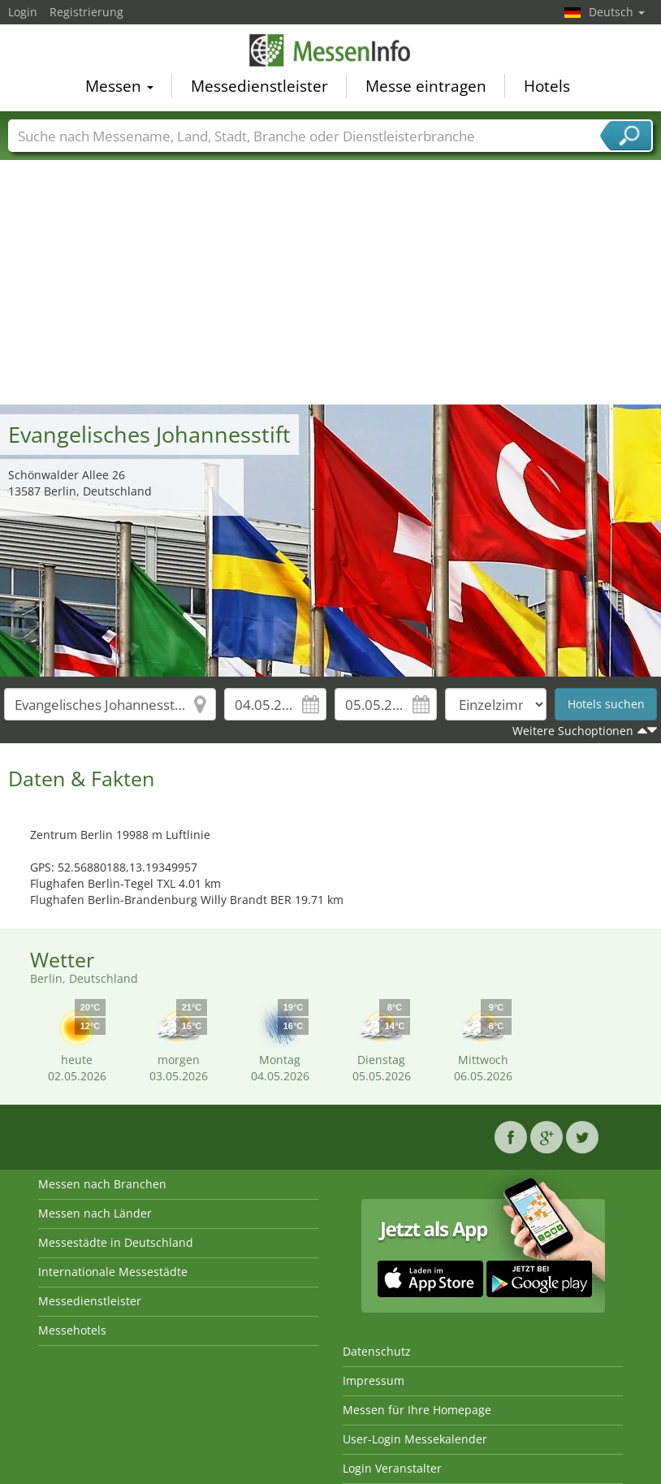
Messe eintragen (425, 86)
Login (22, 11)
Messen (119, 86)
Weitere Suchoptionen (572, 730)
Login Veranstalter (392, 1468)
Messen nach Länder (95, 1213)
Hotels (547, 86)
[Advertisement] (330, 282)
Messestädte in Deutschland (115, 1242)
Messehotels (72, 1330)
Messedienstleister (259, 86)
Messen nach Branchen (102, 1184)
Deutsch (617, 11)
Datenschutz (377, 1351)
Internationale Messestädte (113, 1271)
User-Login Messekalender (415, 1439)
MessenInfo (330, 50)
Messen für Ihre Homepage (417, 1409)
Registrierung (86, 11)
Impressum (373, 1380)
